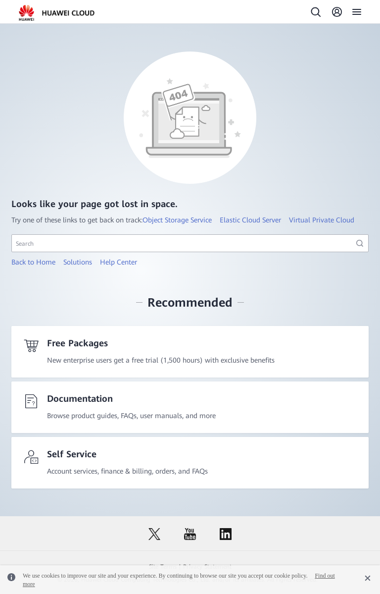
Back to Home (33, 262)
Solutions (77, 262)
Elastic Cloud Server (250, 220)
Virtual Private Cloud (321, 220)
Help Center (118, 262)
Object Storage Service (177, 220)
